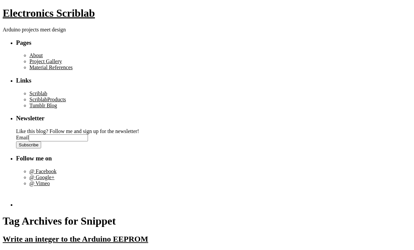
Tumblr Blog (43, 105)
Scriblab (38, 93)
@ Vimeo (39, 183)
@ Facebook (43, 171)
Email (22, 137)
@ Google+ (42, 177)
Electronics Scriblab (49, 13)
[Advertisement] (55, 196)
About (36, 55)
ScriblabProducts (47, 99)
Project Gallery (45, 61)
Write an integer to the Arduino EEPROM (75, 239)
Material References (51, 67)
